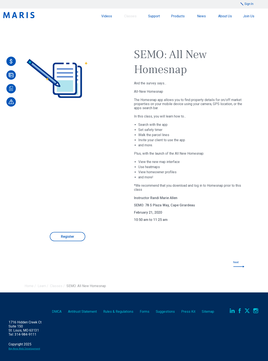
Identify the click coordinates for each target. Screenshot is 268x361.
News (201, 16)
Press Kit (188, 312)
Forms (144, 312)
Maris (18, 15)
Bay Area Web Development (24, 348)
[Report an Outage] (11, 102)
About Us (225, 16)
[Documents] (11, 88)
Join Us (248, 16)
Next (236, 262)
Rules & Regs (118, 312)
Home (29, 286)
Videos (106, 16)
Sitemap (208, 312)
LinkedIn (232, 310)
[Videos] (11, 75)
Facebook (239, 310)
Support (154, 16)
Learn (42, 286)
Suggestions (165, 312)
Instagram (255, 310)
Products (178, 16)
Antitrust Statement (82, 312)
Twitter (247, 310)
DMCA (57, 312)
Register (67, 237)
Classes (130, 16)
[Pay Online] (11, 61)
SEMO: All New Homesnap (86, 286)
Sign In (248, 4)
